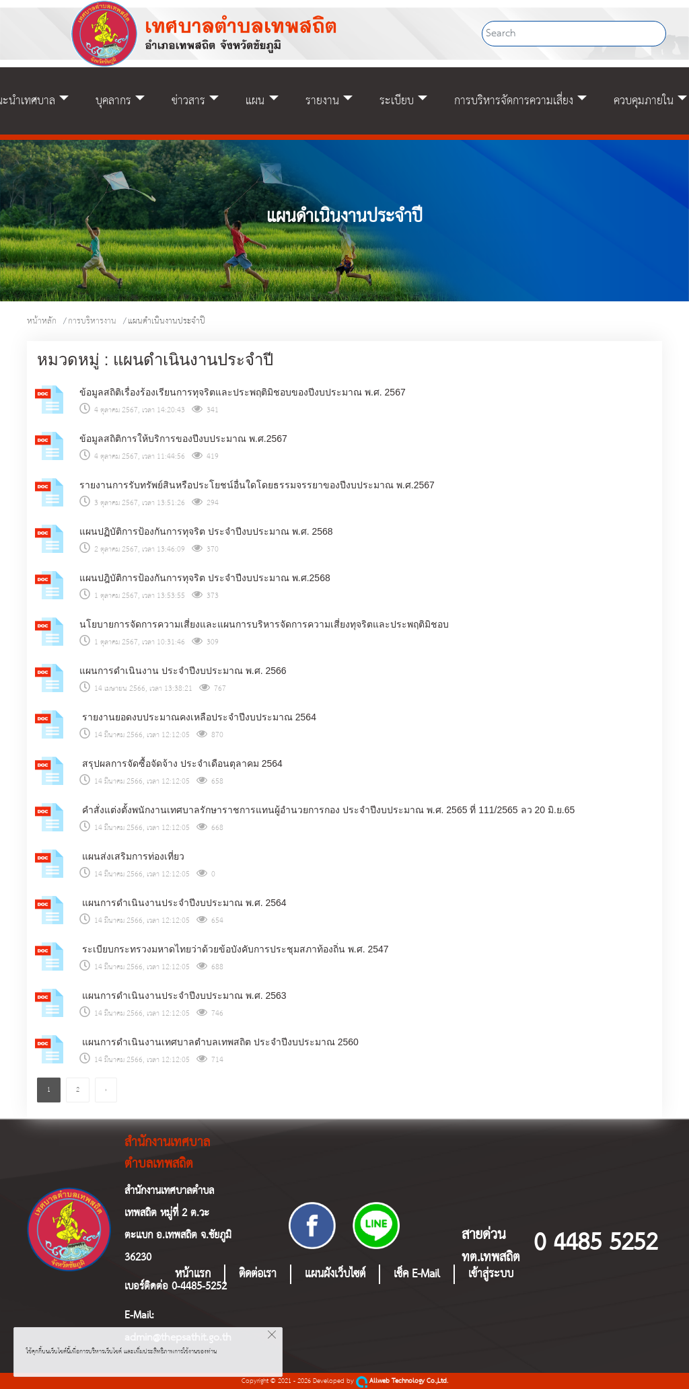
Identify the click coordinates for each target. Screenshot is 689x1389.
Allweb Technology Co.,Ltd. (402, 1381)
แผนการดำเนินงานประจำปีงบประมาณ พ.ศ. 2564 (183, 902)
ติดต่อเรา (258, 1274)
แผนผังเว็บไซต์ (335, 1274)
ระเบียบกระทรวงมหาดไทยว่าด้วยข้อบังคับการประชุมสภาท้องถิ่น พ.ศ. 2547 (234, 949)
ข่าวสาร (188, 101)
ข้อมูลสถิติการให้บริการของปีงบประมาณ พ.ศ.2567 (183, 438)
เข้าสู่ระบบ (490, 1274)
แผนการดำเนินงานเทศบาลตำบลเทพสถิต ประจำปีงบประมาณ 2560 (219, 1042)
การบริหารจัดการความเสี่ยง (513, 101)
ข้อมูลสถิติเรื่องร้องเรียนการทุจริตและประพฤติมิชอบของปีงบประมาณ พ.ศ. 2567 (242, 392)
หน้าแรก (193, 1274)
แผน (255, 101)
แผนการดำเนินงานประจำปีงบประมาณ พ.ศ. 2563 (183, 995)
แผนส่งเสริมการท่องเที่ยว (131, 856)
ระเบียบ (396, 101)
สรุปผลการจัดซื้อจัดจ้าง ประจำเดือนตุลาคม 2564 (181, 763)
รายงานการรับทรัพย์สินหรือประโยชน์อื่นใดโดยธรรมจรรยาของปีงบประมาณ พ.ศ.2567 (257, 485)
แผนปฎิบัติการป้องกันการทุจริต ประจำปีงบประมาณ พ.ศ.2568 (204, 577)
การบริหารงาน (92, 321)
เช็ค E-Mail (417, 1274)
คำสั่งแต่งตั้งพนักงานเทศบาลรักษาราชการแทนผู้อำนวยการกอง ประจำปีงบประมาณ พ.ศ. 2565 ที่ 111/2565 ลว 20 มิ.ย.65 (327, 809)
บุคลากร (113, 101)
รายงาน (322, 101)
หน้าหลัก (42, 321)
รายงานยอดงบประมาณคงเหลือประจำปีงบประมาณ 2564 (197, 717)
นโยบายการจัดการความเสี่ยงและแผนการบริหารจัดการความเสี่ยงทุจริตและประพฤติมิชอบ (264, 624)
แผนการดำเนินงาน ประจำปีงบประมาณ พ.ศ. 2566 (183, 670)
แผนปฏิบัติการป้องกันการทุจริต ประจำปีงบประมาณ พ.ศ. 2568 (206, 531)
